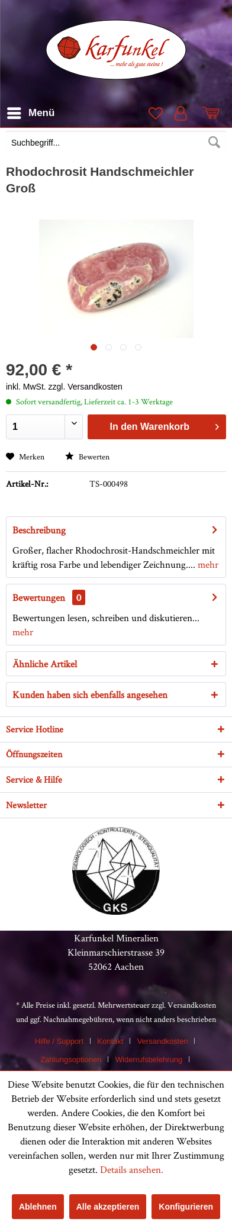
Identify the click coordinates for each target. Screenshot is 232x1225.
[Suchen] (214, 143)
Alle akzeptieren (108, 1206)
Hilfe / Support (59, 1041)
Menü (30, 111)
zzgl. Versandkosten (86, 386)
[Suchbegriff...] (116, 143)
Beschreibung (39, 529)
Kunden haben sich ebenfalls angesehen (89, 694)
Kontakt (110, 1041)
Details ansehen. (131, 1169)
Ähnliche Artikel (44, 663)
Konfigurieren (186, 1206)
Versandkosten (191, 1004)
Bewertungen (38, 597)
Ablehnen (38, 1206)
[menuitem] (116, 144)
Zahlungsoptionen (70, 1059)
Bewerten (87, 456)
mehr (206, 564)
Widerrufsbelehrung (148, 1059)
